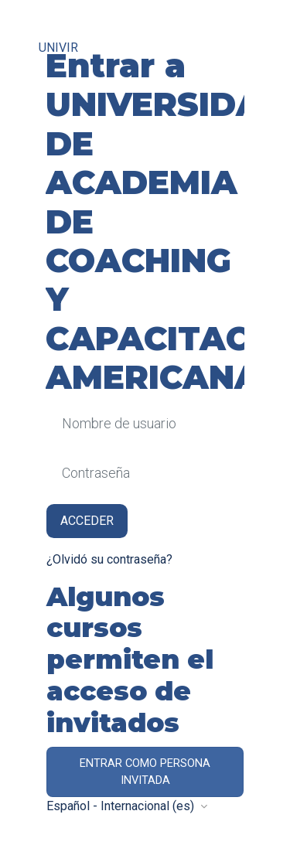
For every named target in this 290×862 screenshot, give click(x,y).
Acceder (87, 520)
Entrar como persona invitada (145, 771)
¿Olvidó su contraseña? (109, 559)
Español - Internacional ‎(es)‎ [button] (121, 806)
